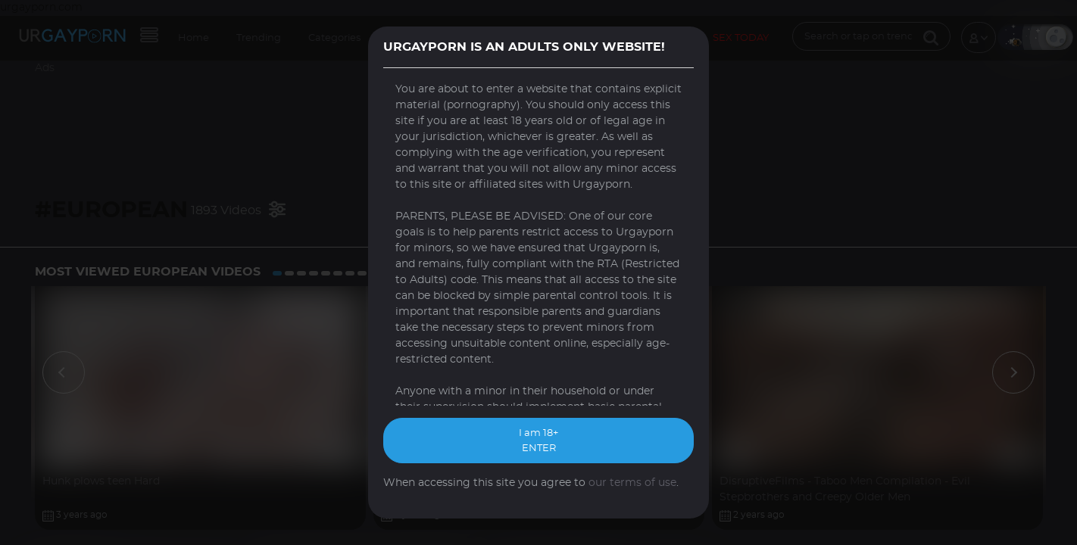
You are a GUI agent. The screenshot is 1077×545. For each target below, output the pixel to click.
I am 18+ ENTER (538, 440)
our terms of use (632, 483)
